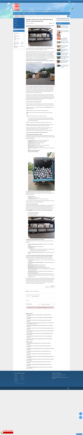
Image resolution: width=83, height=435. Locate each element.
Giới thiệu (16, 375)
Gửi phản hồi (79, 434)
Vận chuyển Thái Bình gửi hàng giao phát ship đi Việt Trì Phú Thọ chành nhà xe (40, 325)
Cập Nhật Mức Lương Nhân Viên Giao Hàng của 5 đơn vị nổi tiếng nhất (62, 27)
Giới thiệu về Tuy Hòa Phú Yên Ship (62, 18)
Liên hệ (22, 377)
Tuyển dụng (16, 25)
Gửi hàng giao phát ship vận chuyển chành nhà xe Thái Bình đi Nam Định (39, 314)
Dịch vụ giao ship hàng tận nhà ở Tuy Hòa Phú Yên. (64, 31)
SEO (15, 27)
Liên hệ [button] (33, 13)
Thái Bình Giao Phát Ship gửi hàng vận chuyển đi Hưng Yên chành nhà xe (39, 361)
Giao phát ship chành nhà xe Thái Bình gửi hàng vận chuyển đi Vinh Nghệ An (39, 317)
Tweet (27, 300)
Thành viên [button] (24, 13)
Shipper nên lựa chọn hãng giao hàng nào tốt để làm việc (64, 50)
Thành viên (16, 377)
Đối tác (15, 23)
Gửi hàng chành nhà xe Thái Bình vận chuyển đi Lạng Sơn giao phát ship (39, 345)
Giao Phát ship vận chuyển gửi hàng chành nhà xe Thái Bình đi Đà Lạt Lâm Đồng (40, 348)
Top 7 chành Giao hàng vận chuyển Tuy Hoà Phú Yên (64, 66)
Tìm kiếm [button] (29, 13)
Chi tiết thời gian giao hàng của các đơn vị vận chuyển (64, 46)
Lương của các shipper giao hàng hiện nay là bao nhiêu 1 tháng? (64, 53)
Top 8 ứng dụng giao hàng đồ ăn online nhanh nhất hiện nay (64, 39)
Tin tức (15, 18)
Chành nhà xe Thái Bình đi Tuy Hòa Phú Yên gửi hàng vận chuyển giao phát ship (40, 328)
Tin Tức (22, 375)
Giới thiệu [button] (19, 14)
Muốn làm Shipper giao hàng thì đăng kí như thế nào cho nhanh (65, 57)
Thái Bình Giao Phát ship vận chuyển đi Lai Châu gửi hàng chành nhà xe (39, 351)
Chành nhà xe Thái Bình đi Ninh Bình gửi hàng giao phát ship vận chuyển (39, 320)
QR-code (15, 383)
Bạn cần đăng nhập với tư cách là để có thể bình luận (40, 307)
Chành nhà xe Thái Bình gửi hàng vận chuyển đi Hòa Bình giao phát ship (39, 364)
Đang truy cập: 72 (21, 383)
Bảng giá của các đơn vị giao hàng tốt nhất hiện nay (63, 42)
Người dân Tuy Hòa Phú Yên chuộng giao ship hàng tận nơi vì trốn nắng (63, 62)
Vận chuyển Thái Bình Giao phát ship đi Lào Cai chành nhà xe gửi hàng (38, 343)
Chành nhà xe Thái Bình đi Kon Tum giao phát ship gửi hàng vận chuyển (39, 353)
